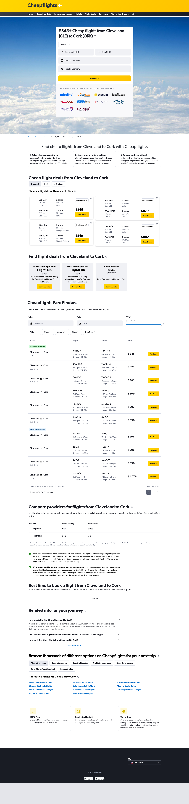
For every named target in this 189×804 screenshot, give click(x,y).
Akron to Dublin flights (126, 684)
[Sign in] (133, 14)
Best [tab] (46, 182)
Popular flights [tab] (66, 667)
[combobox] (65, 44)
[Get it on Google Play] (88, 777)
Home (30, 14)
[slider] (162, 322)
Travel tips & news (119, 14)
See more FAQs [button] (74, 643)
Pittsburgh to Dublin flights (128, 680)
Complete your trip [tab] (59, 661)
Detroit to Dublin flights (83, 680)
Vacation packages (63, 14)
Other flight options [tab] (124, 661)
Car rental (103, 14)
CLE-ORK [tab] (94, 596)
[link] (44, 284)
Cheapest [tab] (35, 182)
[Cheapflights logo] (42, 5)
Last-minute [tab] (59, 182)
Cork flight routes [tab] (80, 661)
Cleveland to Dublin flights (40, 680)
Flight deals (90, 14)
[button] (75, 60)
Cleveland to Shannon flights (41, 688)
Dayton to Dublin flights (39, 691)
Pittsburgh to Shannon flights (129, 688)
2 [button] (153, 490)
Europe (37, 135)
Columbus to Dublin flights (84, 684)
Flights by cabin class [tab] (102, 661)
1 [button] (148, 490)
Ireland (45, 135)
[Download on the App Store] (99, 777)
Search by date (44, 14)
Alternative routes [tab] (38, 661)
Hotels (78, 14)
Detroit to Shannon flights (84, 688)
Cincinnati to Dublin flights (40, 684)
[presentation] (95, 36)
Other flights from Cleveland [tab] (43, 667)
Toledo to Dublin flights (83, 691)
